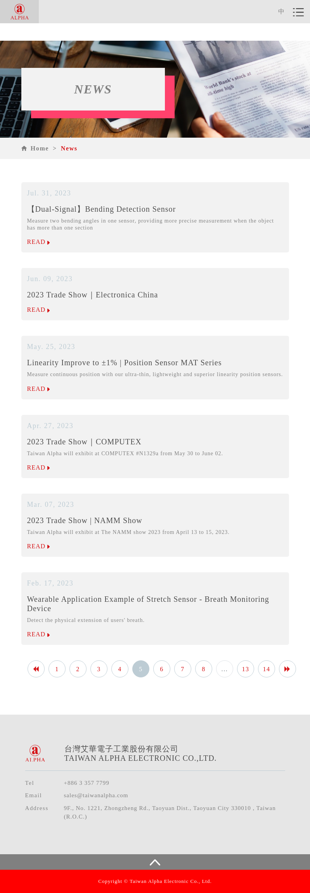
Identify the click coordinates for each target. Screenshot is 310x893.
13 (245, 669)
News (69, 148)
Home (40, 148)
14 (266, 669)
